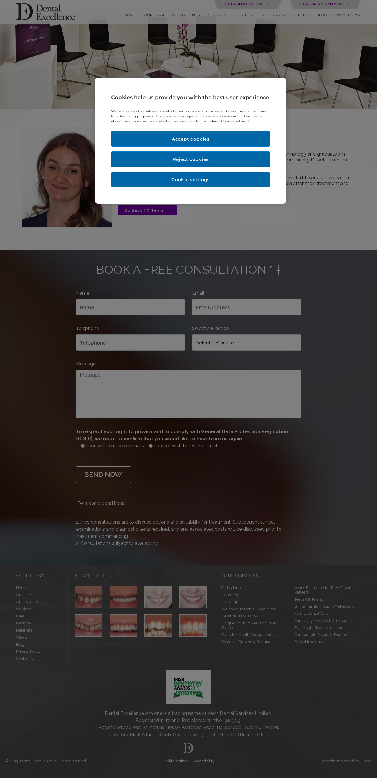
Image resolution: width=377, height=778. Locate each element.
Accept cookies (191, 139)
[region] (190, 141)
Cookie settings (190, 179)
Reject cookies (191, 159)
